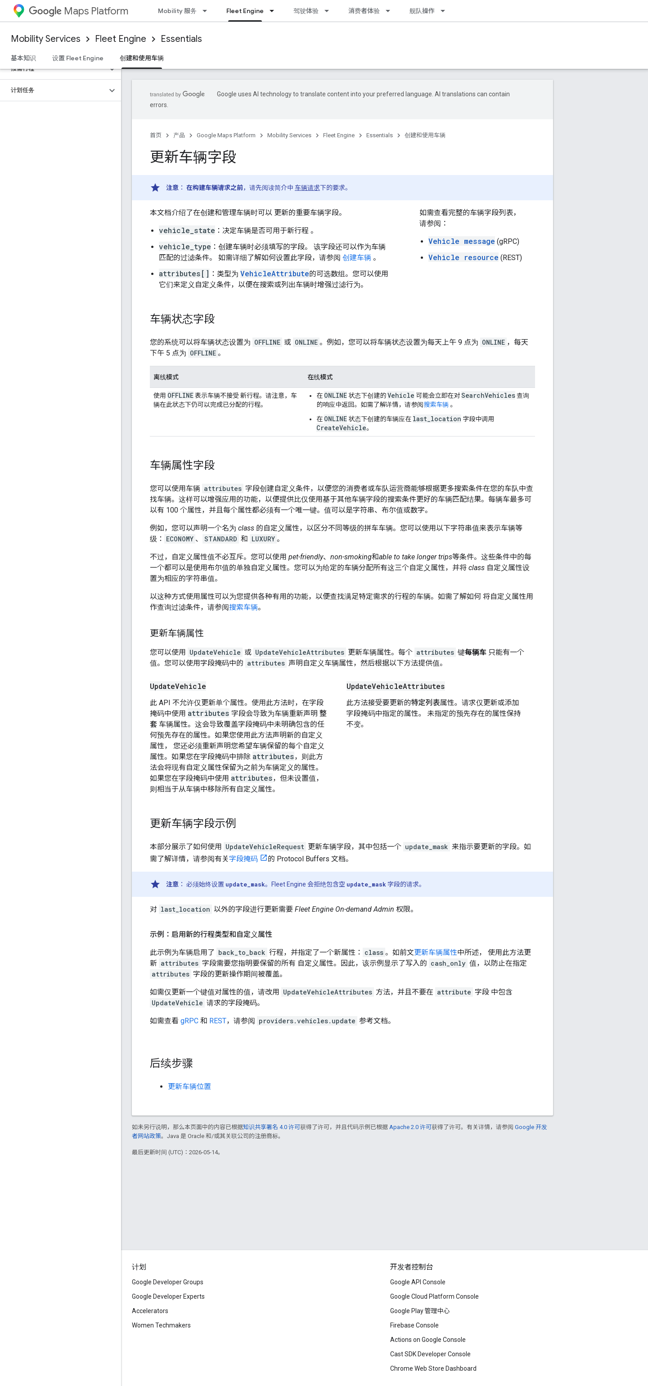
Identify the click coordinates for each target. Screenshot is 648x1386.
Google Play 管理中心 (420, 1310)
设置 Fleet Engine (78, 58)
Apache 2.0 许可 (410, 1127)
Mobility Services (46, 39)
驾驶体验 (306, 11)
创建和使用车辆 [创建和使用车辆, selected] (142, 58)
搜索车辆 (436, 404)
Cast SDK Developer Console (430, 1354)
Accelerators (150, 1310)
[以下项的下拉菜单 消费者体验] (390, 11)
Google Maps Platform (226, 135)
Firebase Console (414, 1325)
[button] (53, 68)
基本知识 (23, 58)
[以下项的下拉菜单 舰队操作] (445, 11)
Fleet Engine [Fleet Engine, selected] (245, 11)
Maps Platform (78, 11)
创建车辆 (356, 257)
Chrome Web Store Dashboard (433, 1368)
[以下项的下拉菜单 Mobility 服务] (207, 11)
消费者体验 (364, 11)
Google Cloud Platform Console (434, 1296)
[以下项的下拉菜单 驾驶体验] (329, 11)
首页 (156, 135)
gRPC (189, 1021)
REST (217, 1021)
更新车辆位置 (189, 1086)
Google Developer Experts (168, 1296)
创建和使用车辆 (425, 135)
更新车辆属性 (435, 952)
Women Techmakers (161, 1325)
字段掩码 (243, 859)
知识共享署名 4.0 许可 (271, 1127)
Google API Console (418, 1282)
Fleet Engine (120, 39)
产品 (179, 135)
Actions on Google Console (428, 1339)
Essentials (181, 39)
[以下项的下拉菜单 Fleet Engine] (274, 11)
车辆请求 (307, 187)
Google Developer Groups (167, 1282)
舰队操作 (422, 11)
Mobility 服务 (177, 11)
